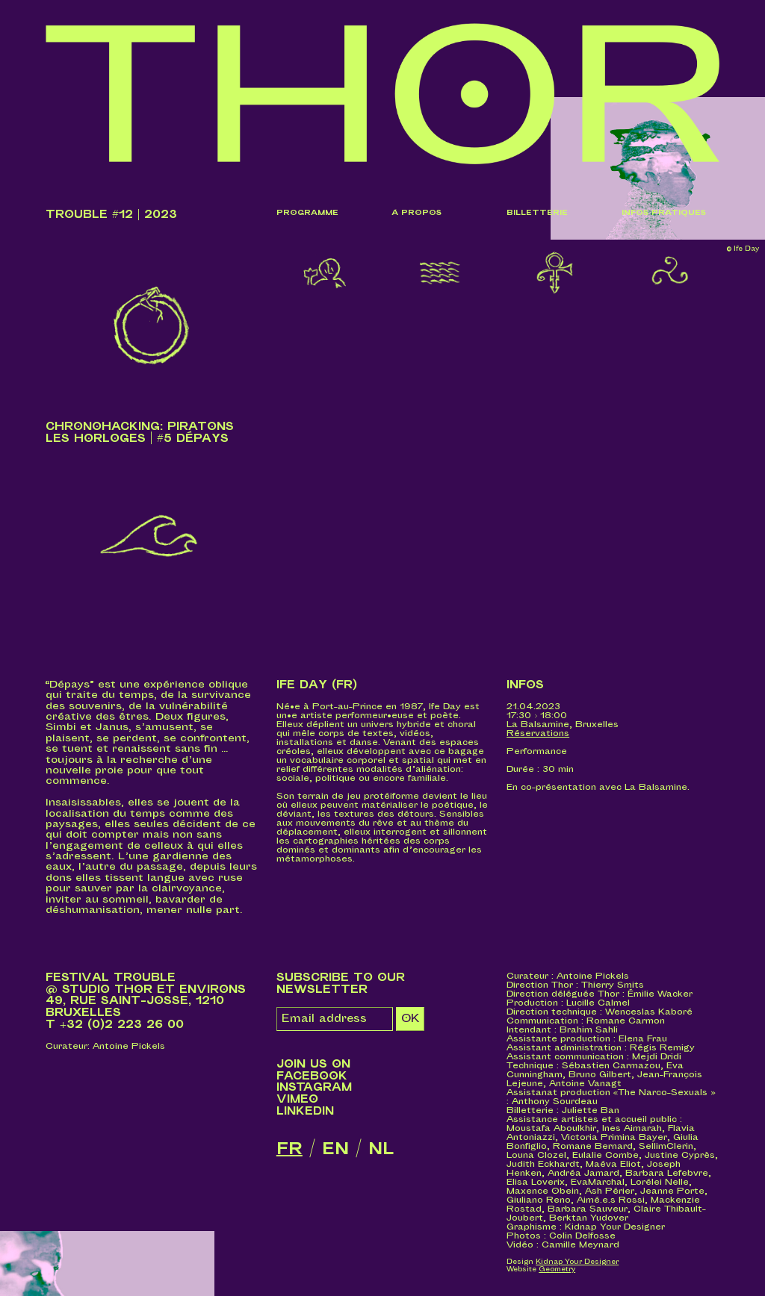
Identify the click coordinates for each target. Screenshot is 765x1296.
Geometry (557, 1269)
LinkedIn (305, 1111)
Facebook (311, 1076)
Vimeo (297, 1099)
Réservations (538, 733)
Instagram (314, 1087)
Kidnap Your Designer (577, 1262)
